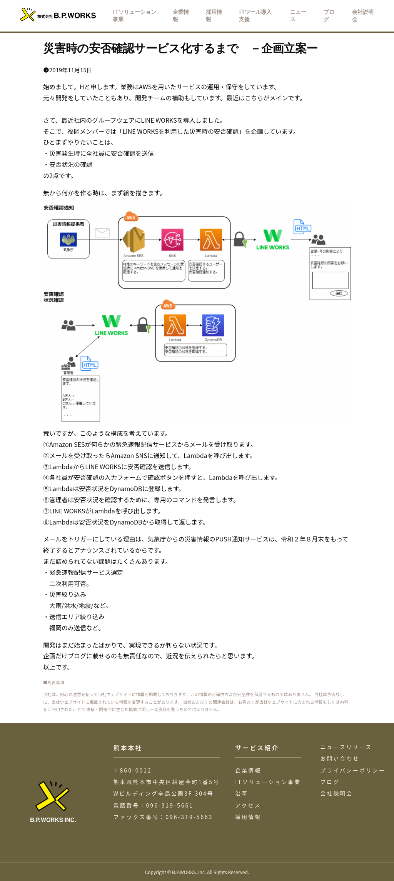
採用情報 (248, 817)
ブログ (330, 782)
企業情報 (248, 770)
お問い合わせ (339, 758)
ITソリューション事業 (268, 782)
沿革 (241, 793)
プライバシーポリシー (353, 770)
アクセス (248, 805)
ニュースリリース (346, 747)
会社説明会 (336, 793)
